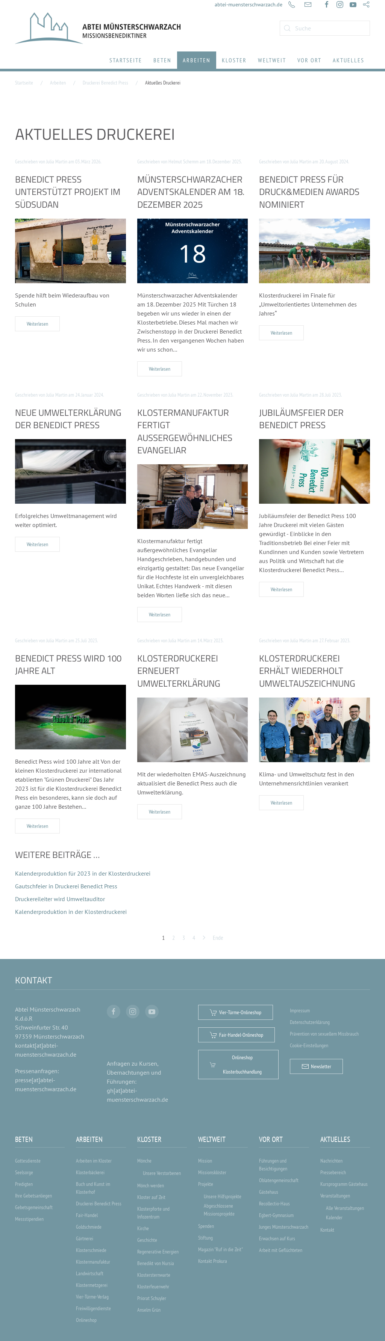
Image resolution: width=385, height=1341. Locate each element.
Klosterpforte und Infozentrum (153, 1212)
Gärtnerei (84, 1238)
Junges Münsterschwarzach (283, 1226)
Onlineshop (86, 1320)
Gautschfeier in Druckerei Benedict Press (66, 886)
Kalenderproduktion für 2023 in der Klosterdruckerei (82, 873)
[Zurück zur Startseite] (97, 28)
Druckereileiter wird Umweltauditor (60, 899)
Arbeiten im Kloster (94, 1160)
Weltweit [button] (272, 60)
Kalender (334, 1217)
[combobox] (325, 28)
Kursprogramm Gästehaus (344, 1184)
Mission (205, 1160)
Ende (218, 937)
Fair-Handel (87, 1215)
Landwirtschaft (89, 1273)
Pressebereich (333, 1172)
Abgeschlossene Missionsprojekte (219, 1209)
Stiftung (205, 1237)
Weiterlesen (37, 323)
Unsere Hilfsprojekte (222, 1196)
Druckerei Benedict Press (98, 1203)
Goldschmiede (89, 1226)
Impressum (300, 1010)
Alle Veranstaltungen (345, 1208)
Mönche (144, 1160)
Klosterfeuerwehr (153, 1286)
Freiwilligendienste (93, 1308)
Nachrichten (331, 1160)
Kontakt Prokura (212, 1261)
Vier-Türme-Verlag (92, 1296)
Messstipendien (29, 1219)
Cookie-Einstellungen (309, 1045)
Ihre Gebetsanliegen (33, 1195)
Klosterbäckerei (90, 1172)
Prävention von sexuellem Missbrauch (324, 1033)
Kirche (143, 1228)
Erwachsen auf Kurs (277, 1238)
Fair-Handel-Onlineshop (236, 1035)
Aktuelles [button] (348, 60)
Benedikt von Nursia (155, 1263)
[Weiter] (204, 937)
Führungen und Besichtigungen (273, 1164)
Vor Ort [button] (309, 60)
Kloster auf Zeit (151, 1197)
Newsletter (316, 1066)
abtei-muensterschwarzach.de (248, 4)
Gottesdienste (28, 1160)
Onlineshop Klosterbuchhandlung (236, 1064)
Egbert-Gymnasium (276, 1215)
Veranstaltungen (335, 1195)
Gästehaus (268, 1191)
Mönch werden (150, 1185)
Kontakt (327, 1229)
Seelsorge (24, 1172)
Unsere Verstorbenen (162, 1173)
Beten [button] (162, 60)
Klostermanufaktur (93, 1261)
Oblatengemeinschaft (279, 1180)
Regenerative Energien (158, 1251)
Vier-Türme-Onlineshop (235, 1012)
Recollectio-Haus (274, 1203)
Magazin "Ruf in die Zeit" (220, 1249)
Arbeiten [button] (197, 60)
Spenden (206, 1226)
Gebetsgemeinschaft (34, 1207)
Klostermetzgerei (92, 1285)
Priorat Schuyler (151, 1298)
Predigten (24, 1184)
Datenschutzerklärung (310, 1022)
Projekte (205, 1184)
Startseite (125, 60)
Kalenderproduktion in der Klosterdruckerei (71, 911)
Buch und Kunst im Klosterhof (93, 1188)
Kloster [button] (234, 60)
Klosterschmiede (91, 1250)
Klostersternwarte (153, 1275)
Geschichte (147, 1240)
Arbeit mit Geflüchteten (280, 1250)
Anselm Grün (149, 1309)
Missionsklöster (212, 1172)
